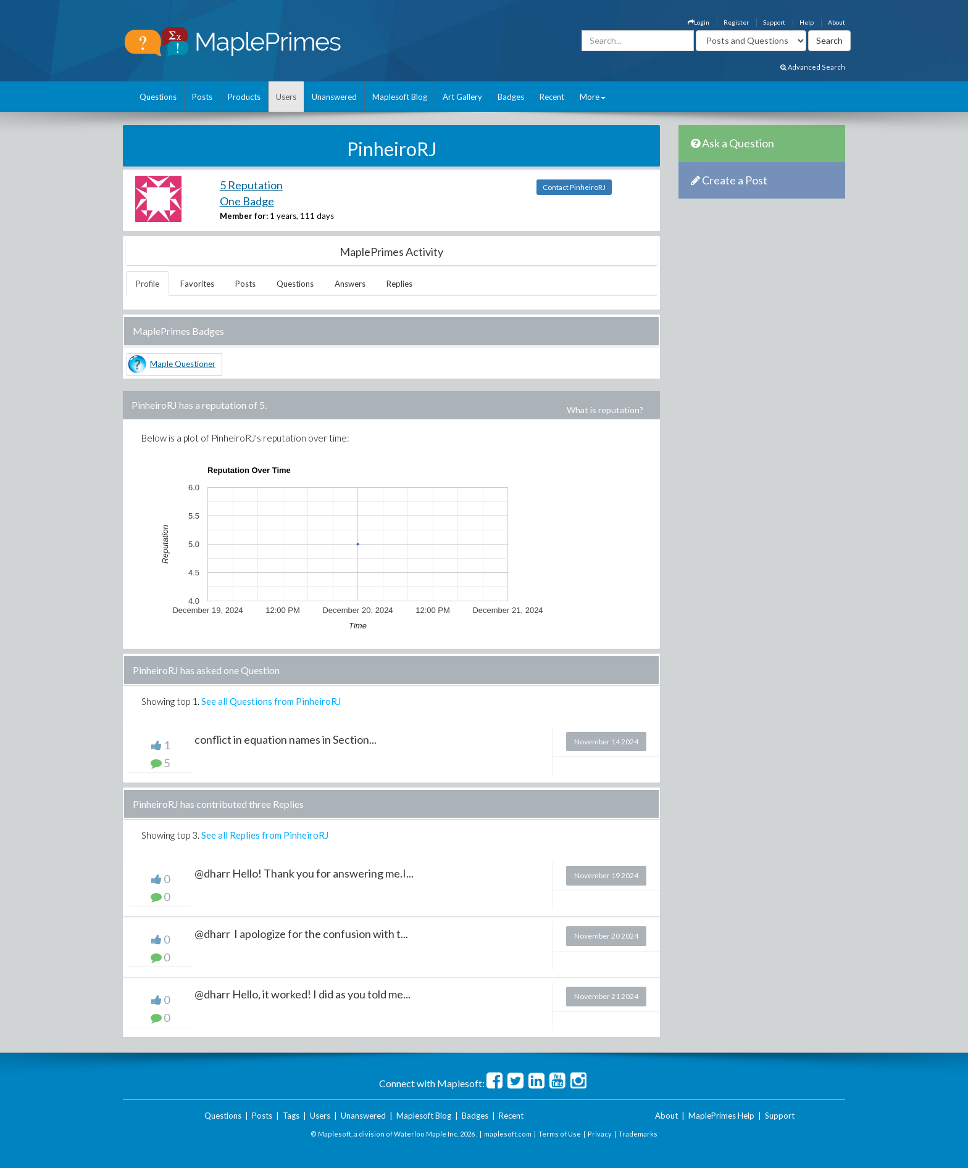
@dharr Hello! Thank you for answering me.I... (304, 873)
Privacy (600, 1134)
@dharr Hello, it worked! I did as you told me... (302, 994)
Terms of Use (559, 1134)
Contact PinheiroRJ (574, 187)
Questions (158, 97)
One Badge (247, 201)
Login (698, 22)
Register (736, 22)
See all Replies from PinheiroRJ (264, 835)
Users (286, 97)
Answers (350, 284)
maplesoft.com (508, 1134)
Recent (552, 97)
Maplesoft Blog (399, 97)
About (836, 22)
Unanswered (334, 97)
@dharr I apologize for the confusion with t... (301, 933)
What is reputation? (605, 410)
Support (774, 22)
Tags (291, 1116)
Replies (399, 284)
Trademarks (638, 1134)
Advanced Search (812, 67)
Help (806, 22)
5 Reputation (251, 185)
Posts (202, 97)
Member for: (244, 216)
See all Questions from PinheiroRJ (271, 701)
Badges (511, 97)
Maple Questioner (182, 364)
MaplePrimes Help (721, 1116)
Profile (147, 284)
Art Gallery (462, 97)
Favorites (197, 284)
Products (244, 97)
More (593, 97)
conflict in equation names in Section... (285, 739)
